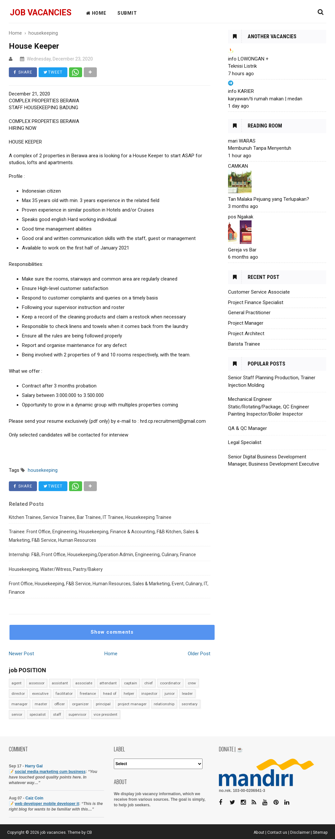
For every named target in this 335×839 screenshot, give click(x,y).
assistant (60, 683)
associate (83, 683)
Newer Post (21, 654)
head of (109, 693)
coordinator (170, 683)
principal (103, 704)
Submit (127, 13)
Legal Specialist (244, 442)
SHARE (23, 72)
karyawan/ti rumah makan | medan (265, 99)
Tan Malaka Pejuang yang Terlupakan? (268, 199)
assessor (36, 683)
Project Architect (246, 333)
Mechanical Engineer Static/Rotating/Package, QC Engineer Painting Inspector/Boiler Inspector (268, 406)
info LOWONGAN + (248, 59)
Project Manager (245, 323)
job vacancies (40, 12)
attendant (108, 683)
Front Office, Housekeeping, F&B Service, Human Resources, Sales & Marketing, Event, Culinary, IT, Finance (108, 588)
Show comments (112, 632)
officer (59, 704)
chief (148, 683)
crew (192, 683)
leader (187, 693)
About (259, 832)
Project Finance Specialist (255, 302)
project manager (132, 704)
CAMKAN (238, 166)
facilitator (64, 693)
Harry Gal (34, 766)
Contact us (277, 832)
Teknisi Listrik (242, 66)
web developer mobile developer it (47, 803)
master (41, 704)
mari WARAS (242, 141)
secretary (190, 704)
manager (19, 704)
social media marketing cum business (50, 771)
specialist (37, 714)
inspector (149, 693)
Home (110, 654)
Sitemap (320, 832)
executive (40, 693)
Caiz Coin (35, 798)
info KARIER (241, 91)
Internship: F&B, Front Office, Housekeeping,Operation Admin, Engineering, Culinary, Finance (102, 554)
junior (170, 693)
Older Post (199, 654)
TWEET (53, 72)
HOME (96, 13)
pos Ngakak (240, 217)
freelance (88, 693)
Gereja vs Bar (242, 250)
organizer (80, 704)
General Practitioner (249, 313)
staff (57, 714)
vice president (105, 714)
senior (16, 714)
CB (89, 832)
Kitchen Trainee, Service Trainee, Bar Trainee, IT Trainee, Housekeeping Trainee (90, 517)
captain (130, 683)
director (18, 693)
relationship (164, 704)
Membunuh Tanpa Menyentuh (259, 148)
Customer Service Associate (259, 292)
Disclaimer (300, 832)
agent (16, 683)
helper (129, 693)
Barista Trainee (244, 344)
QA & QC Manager (247, 428)
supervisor (77, 714)
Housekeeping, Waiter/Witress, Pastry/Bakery (56, 569)
